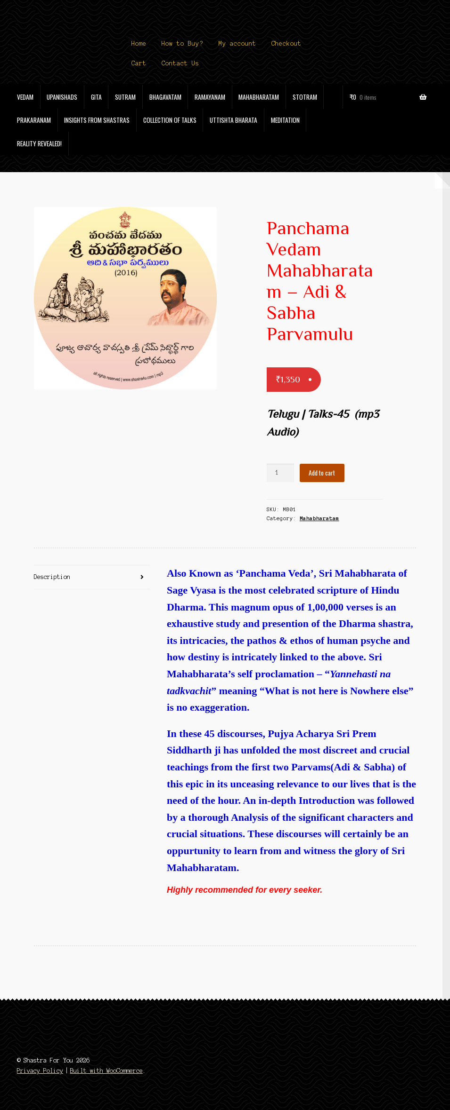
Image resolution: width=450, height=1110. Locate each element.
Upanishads (62, 97)
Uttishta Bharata (233, 120)
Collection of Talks (169, 120)
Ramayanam (210, 97)
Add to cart (322, 472)
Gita (96, 97)
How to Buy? (182, 43)
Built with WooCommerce (106, 1071)
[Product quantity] (280, 473)
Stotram (305, 97)
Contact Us (180, 63)
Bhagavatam (165, 97)
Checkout (286, 43)
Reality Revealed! (39, 143)
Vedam (25, 97)
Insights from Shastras (97, 120)
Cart (139, 63)
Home (139, 43)
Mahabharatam (258, 97)
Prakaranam (34, 120)
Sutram (125, 97)
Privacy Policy (40, 1071)
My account (237, 43)
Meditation (285, 120)
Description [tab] (52, 577)
